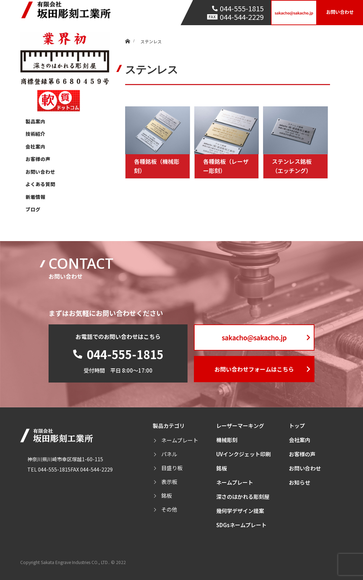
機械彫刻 (227, 440)
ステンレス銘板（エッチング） (292, 166)
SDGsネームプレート (241, 525)
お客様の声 (38, 158)
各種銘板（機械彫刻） (156, 166)
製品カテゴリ (169, 425)
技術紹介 (35, 133)
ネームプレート (179, 440)
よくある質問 (40, 184)
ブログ (33, 209)
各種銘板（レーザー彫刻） (225, 166)
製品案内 (35, 121)
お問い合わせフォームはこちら (254, 369)
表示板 (169, 481)
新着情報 (35, 196)
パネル (169, 454)
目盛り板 (172, 468)
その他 (169, 509)
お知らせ (299, 482)
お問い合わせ (340, 12)
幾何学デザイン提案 (240, 510)
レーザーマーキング (240, 425)
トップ (297, 425)
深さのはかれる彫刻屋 (242, 496)
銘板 (166, 495)
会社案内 (35, 146)
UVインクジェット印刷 (243, 454)
